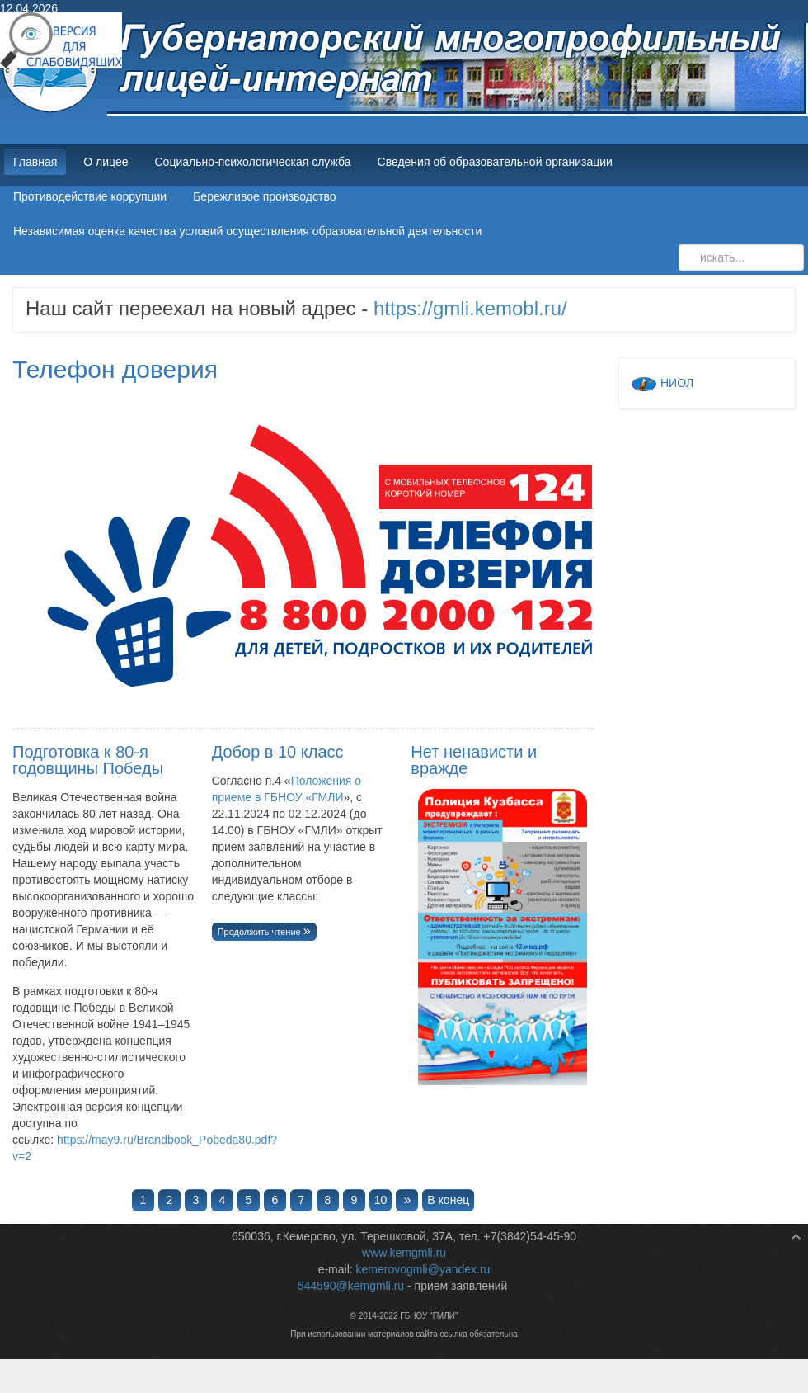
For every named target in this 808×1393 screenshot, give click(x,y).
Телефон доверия (115, 369)
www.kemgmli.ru (404, 1252)
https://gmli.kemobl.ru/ (470, 308)
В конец (448, 1199)
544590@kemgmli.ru (351, 1285)
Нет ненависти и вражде (474, 760)
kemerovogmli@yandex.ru (423, 1269)
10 (381, 1199)
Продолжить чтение (260, 932)
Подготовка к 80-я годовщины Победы (87, 760)
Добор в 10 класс (278, 752)
